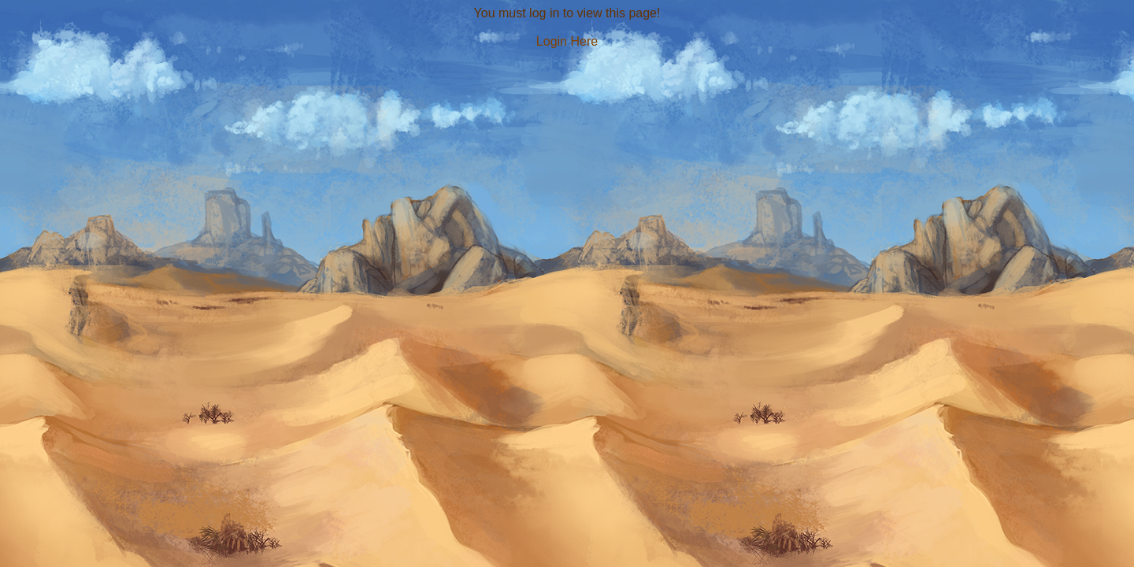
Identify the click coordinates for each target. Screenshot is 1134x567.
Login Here (567, 41)
